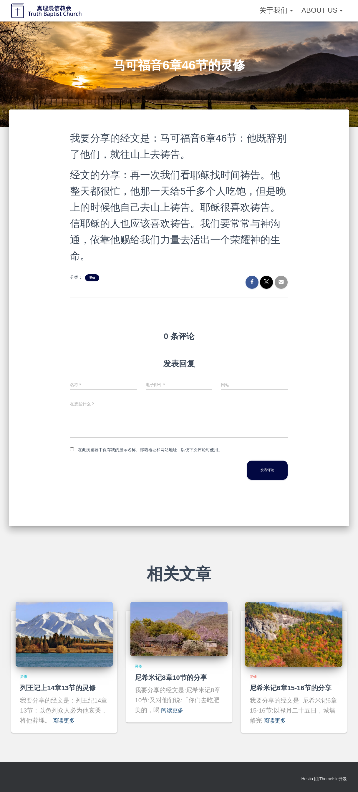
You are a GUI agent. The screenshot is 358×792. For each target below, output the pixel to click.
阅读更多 (64, 720)
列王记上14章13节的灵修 (59, 688)
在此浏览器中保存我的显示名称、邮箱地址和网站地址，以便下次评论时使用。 (150, 449)
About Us (321, 10)
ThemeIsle (329, 778)
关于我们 (276, 10)
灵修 (92, 277)
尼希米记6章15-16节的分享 (292, 688)
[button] (291, 10)
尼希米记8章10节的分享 (172, 677)
